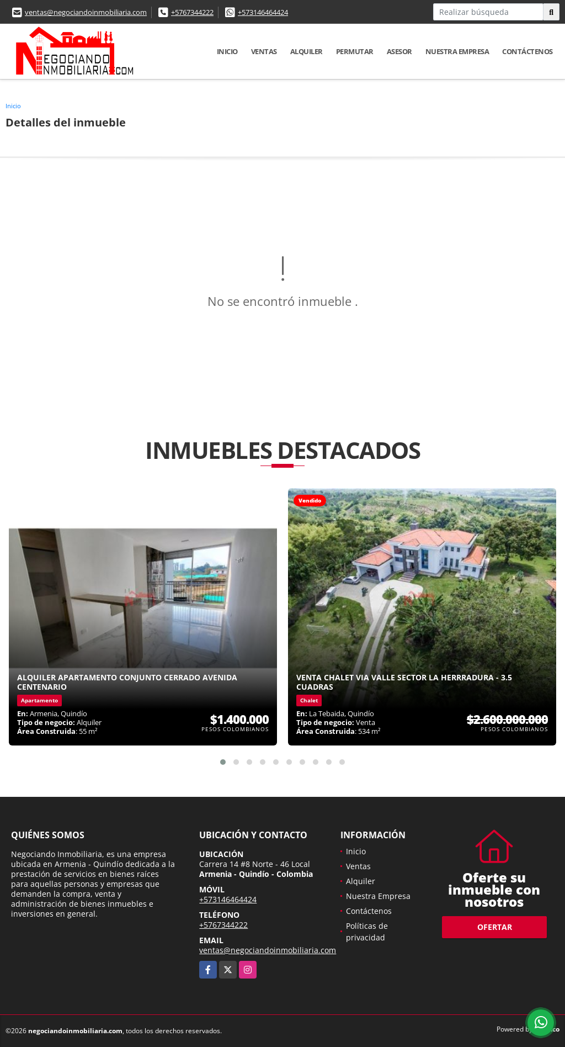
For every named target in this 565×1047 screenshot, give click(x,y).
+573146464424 (263, 12)
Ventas (264, 51)
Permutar (355, 51)
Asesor (399, 51)
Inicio (227, 51)
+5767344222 (192, 12)
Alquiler (306, 51)
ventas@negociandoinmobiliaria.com (86, 12)
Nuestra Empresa (457, 51)
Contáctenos (527, 51)
